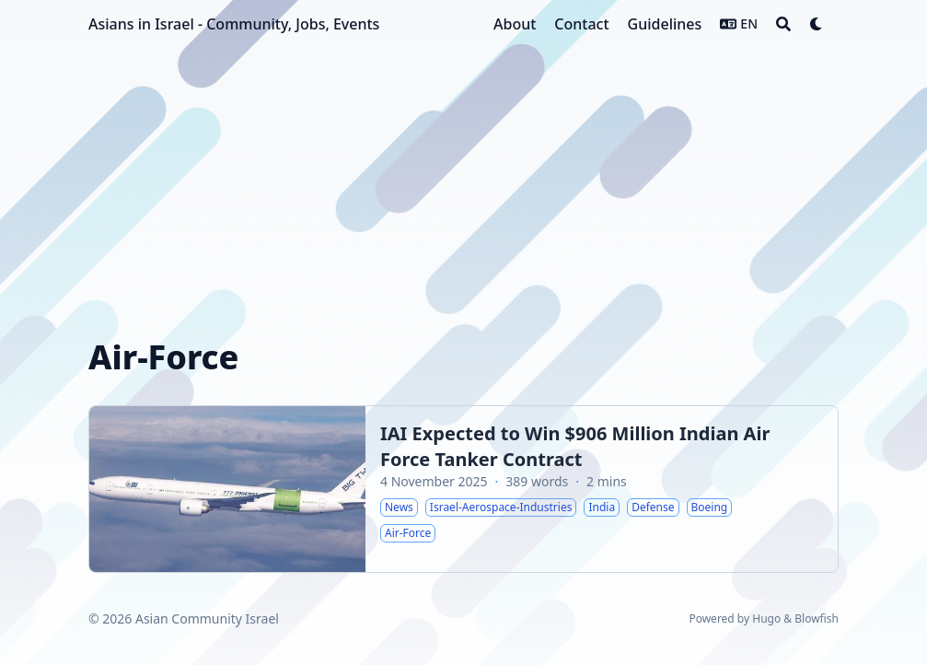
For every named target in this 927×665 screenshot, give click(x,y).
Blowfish (816, 618)
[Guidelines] (665, 24)
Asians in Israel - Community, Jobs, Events (233, 24)
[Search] (783, 24)
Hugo (766, 618)
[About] (514, 24)
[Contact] (581, 24)
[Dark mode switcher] (816, 24)
